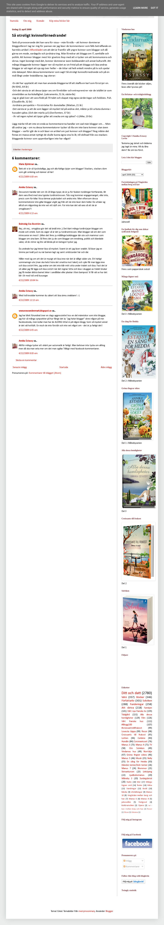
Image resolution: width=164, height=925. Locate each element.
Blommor (142, 768)
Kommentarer (131, 867)
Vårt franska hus (132, 721)
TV (151, 745)
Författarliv (128, 700)
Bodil (145, 789)
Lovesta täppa (129, 731)
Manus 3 (126, 745)
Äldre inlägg (106, 367)
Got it (154, 7)
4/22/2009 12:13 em (29, 300)
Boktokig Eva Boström (30, 224)
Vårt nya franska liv (136, 711)
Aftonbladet (36, 50)
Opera (141, 805)
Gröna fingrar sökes (137, 755)
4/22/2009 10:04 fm (28, 280)
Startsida (14, 21)
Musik (139, 758)
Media (124, 792)
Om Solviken (136, 748)
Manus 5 (126, 758)
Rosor (149, 809)
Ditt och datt (131, 693)
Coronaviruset (140, 741)
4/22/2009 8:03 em (28, 353)
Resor (144, 731)
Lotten (125, 738)
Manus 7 (126, 768)
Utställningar (136, 792)
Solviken (147, 700)
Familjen (148, 708)
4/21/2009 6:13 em (28, 213)
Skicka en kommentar (26, 360)
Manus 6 (133, 799)
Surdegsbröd (146, 778)
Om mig (27, 21)
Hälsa (149, 785)
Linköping (147, 772)
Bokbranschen (128, 805)
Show (126, 812)
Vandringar (131, 789)
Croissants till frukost (134, 735)
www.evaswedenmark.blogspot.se (35, 311)
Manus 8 (145, 799)
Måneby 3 (127, 778)
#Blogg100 (127, 725)
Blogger (109, 911)
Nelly (149, 758)
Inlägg (127, 861)
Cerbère (141, 738)
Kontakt (40, 21)
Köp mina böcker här (59, 21)
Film (143, 718)
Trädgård (126, 715)
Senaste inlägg (20, 367)
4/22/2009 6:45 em (28, 330)
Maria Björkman (26, 164)
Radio (129, 782)
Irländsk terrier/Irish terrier (134, 765)
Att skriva (128, 707)
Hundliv (125, 741)
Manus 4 (140, 745)
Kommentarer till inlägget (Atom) (45, 373)
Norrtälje (147, 751)
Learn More (140, 7)
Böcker (140, 697)
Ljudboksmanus (136, 775)
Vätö (124, 697)
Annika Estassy (26, 187)
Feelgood (143, 802)
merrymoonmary (87, 911)
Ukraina (135, 812)
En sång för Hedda (137, 762)
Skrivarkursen (128, 772)
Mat (138, 782)
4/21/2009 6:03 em (28, 177)
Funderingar (27, 150)
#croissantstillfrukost (132, 728)
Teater (139, 785)
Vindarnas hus (129, 751)
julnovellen (126, 802)
